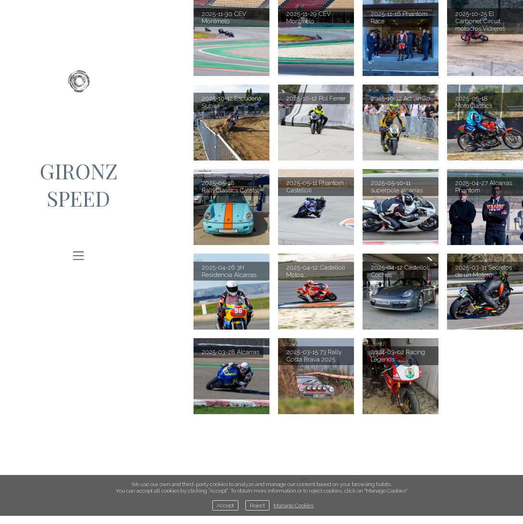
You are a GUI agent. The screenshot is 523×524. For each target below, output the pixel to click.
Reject (257, 505)
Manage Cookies (294, 505)
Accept (225, 505)
